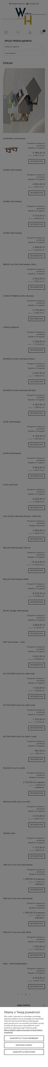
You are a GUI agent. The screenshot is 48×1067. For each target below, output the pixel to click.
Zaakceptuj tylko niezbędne (24, 1038)
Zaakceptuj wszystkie (24, 1052)
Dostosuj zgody (24, 1045)
